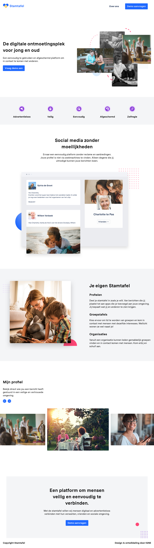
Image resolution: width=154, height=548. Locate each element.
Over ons (114, 6)
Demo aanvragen (77, 523)
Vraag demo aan (14, 68)
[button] (5, 403)
